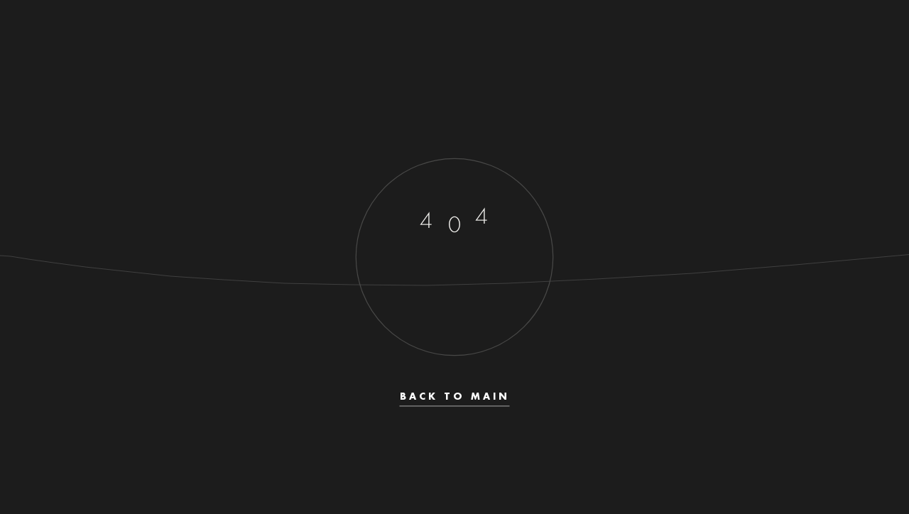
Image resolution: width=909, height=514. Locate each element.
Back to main (455, 397)
